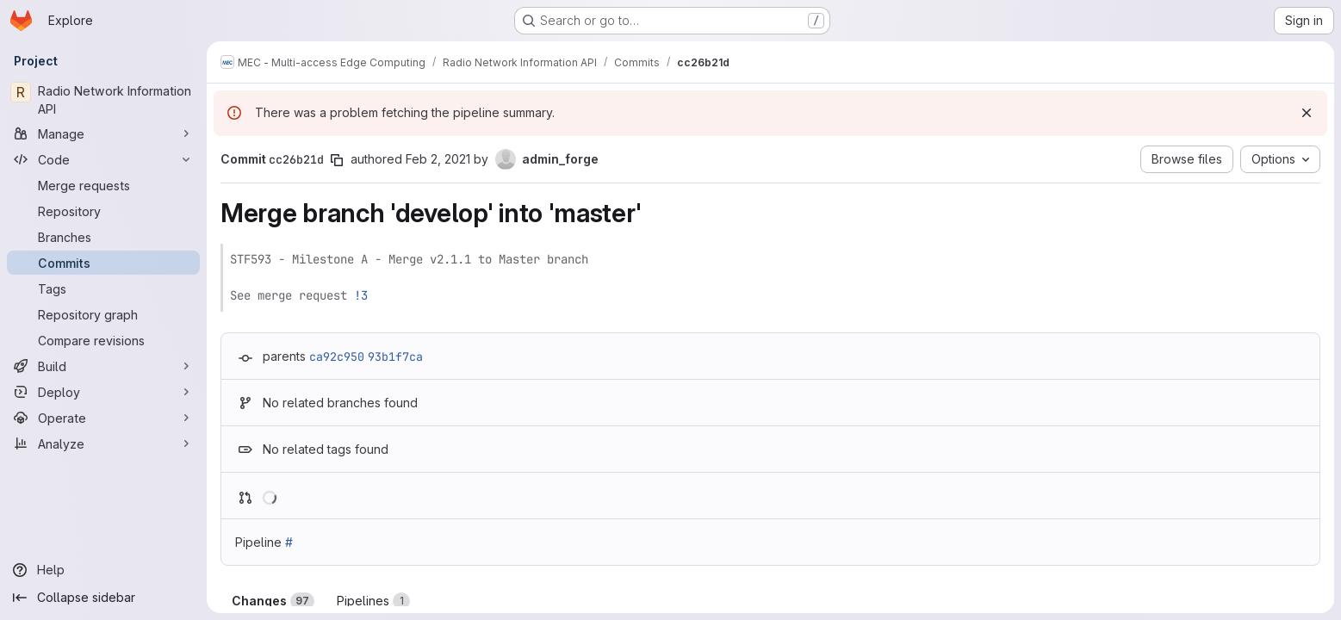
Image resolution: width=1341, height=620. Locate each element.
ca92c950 (336, 356)
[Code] (103, 159)
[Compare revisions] (103, 340)
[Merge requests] (103, 185)
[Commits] (103, 263)
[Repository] (103, 211)
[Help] (103, 570)
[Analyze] (103, 443)
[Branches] (103, 237)
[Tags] (103, 288)
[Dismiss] (1306, 112)
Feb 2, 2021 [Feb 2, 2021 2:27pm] (438, 159)
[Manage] (103, 133)
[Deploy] (103, 392)
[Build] (103, 366)
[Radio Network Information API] (103, 100)
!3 (361, 295)
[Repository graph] (103, 314)
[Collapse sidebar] (103, 598)
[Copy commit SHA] (336, 160)
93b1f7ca (395, 356)
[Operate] (103, 418)
